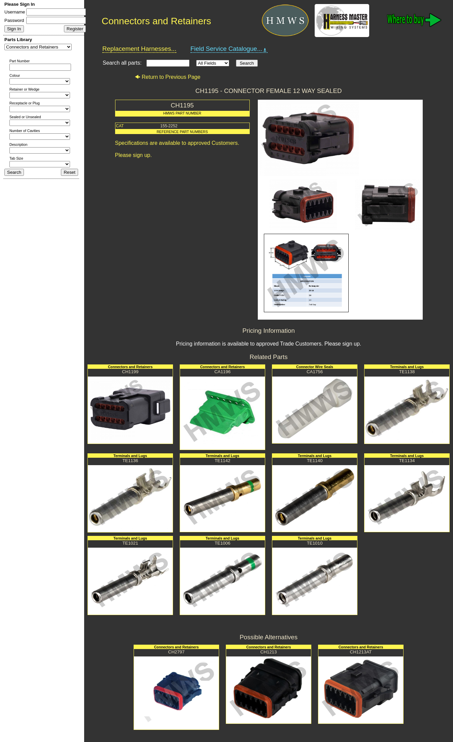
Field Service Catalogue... (229, 49)
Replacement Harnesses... (139, 48)
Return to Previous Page (167, 77)
